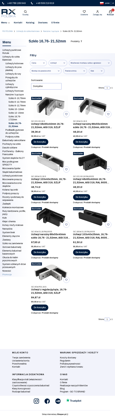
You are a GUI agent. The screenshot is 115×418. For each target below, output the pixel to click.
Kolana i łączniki (10, 190)
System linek (8, 232)
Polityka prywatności (70, 364)
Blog (62, 389)
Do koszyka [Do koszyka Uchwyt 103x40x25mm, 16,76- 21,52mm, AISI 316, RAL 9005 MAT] (82, 252)
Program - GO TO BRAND (72, 392)
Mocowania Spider (11, 168)
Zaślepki (6, 204)
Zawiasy (6, 240)
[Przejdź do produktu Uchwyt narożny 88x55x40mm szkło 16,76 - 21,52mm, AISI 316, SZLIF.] (93, 107)
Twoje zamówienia (21, 358)
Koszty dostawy (68, 358)
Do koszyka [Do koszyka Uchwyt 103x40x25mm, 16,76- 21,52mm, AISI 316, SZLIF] (40, 197)
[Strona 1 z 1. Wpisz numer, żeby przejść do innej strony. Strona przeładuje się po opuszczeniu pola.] (107, 88)
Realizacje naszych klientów (74, 385)
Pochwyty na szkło (11, 144)
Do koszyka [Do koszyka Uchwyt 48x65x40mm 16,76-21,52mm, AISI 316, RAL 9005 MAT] (82, 197)
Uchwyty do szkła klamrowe (27, 31)
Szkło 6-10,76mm (17, 98)
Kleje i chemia (8, 221)
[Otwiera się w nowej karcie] (36, 401)
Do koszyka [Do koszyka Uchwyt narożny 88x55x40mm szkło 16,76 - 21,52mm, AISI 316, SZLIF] (82, 142)
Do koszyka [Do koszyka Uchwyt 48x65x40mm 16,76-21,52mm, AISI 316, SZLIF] (40, 142)
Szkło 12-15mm (16, 113)
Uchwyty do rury (13, 74)
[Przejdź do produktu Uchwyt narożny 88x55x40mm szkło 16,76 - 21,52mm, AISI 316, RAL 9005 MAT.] (51, 217)
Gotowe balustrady (11, 247)
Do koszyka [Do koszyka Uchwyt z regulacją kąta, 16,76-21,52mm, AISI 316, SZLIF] (40, 307)
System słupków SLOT (13, 158)
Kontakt (16, 367)
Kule (4, 218)
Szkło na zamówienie (12, 243)
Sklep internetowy (54, 414)
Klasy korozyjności (21, 389)
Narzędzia (7, 229)
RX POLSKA (7, 31)
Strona (101, 88)
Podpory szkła (12, 137)
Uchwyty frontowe (14, 91)
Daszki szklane (9, 148)
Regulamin (65, 361)
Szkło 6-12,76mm (17, 102)
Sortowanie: (37, 80)
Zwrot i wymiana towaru (71, 367)
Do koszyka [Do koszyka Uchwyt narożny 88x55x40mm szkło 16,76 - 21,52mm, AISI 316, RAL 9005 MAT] (40, 252)
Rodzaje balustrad (21, 392)
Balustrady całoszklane (13, 140)
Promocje (7, 274)
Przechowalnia (19, 364)
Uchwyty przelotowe (12, 176)
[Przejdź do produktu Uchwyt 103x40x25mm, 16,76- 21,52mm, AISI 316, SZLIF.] (51, 162)
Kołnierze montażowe (13, 207)
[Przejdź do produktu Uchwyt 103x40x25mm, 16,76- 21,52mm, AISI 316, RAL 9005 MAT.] (93, 217)
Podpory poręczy (10, 193)
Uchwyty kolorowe (14, 63)
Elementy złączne (11, 236)
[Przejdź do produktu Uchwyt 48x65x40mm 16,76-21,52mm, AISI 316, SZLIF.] (51, 107)
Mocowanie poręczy (12, 179)
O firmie (63, 382)
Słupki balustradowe (12, 172)
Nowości (6, 271)
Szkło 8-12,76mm (17, 105)
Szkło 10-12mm (16, 109)
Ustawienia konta (20, 361)
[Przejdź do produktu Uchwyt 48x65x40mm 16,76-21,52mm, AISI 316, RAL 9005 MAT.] (93, 162)
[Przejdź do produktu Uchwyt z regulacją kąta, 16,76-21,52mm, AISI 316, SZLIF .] (51, 272)
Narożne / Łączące (51, 31)
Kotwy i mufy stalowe (12, 225)
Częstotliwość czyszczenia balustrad (30, 385)
